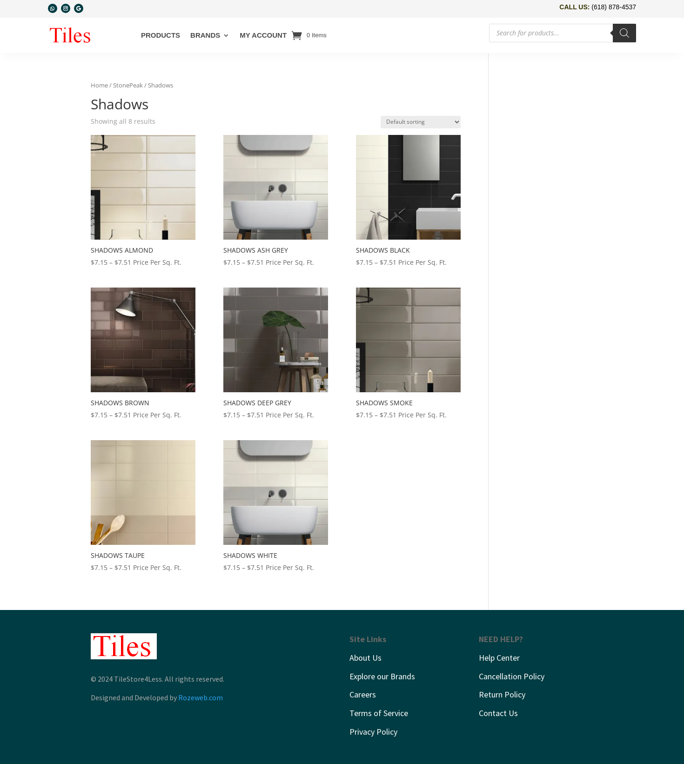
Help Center (499, 657)
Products (160, 35)
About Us (365, 657)
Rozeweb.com (200, 697)
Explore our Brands (382, 676)
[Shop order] (421, 122)
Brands (205, 35)
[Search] (624, 33)
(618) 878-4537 (613, 7)
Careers (362, 694)
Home (99, 85)
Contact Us (498, 713)
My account (263, 35)
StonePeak (128, 85)
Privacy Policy (373, 731)
